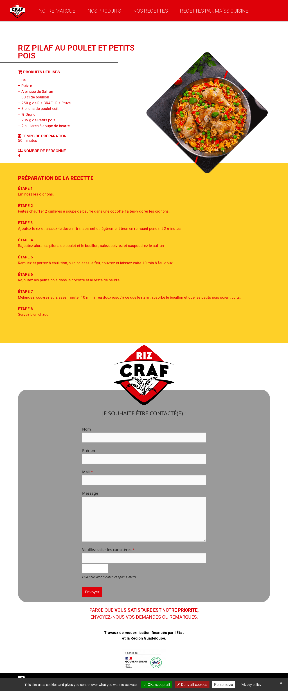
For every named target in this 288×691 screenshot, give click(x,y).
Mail (87, 471)
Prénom (89, 450)
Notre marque (57, 11)
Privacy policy (251, 685)
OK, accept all (157, 685)
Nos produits (104, 11)
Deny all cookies (192, 685)
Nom (86, 429)
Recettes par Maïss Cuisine (214, 11)
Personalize (223, 685)
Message (90, 493)
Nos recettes (150, 11)
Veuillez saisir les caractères (108, 549)
